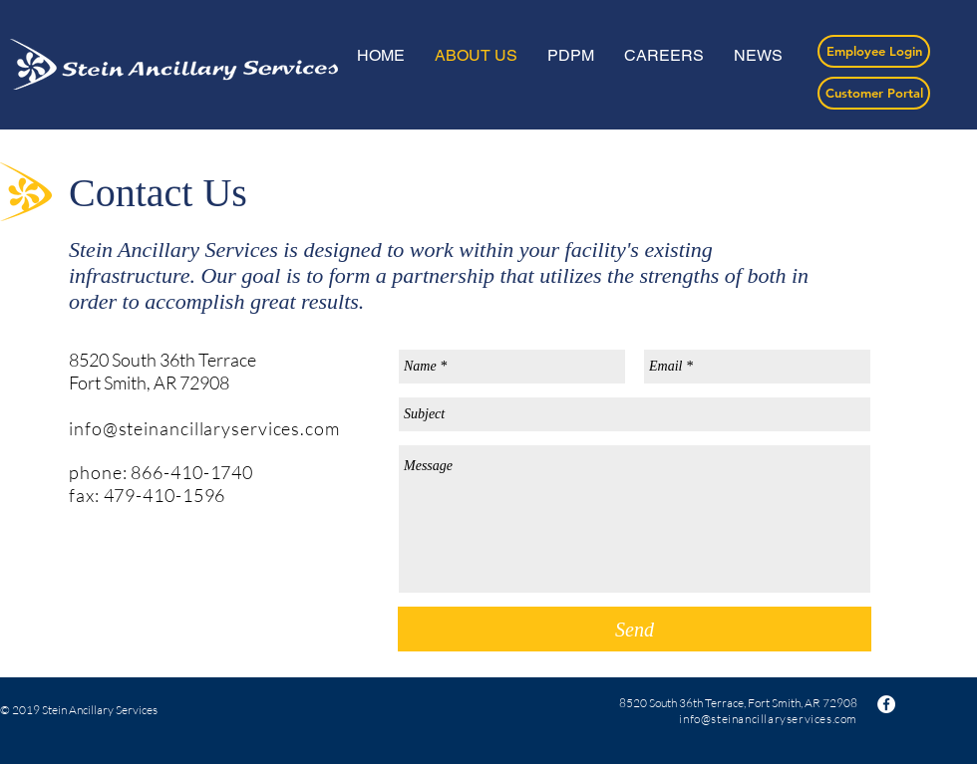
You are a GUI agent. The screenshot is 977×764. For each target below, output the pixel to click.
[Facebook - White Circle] (886, 704)
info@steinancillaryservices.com (204, 428)
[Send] (634, 629)
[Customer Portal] (873, 93)
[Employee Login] (873, 51)
